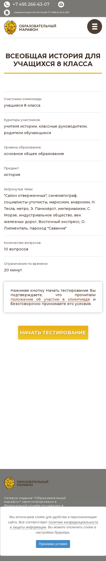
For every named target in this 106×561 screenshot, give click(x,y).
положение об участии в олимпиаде (50, 299)
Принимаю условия (53, 544)
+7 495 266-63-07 (31, 4)
